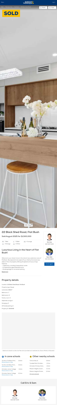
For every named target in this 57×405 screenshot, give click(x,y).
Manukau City (8, 7)
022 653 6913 (49, 259)
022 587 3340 (49, 244)
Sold (2, 7)
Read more (5, 272)
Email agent (49, 264)
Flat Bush (16, 7)
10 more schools (34, 374)
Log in (53, 2)
